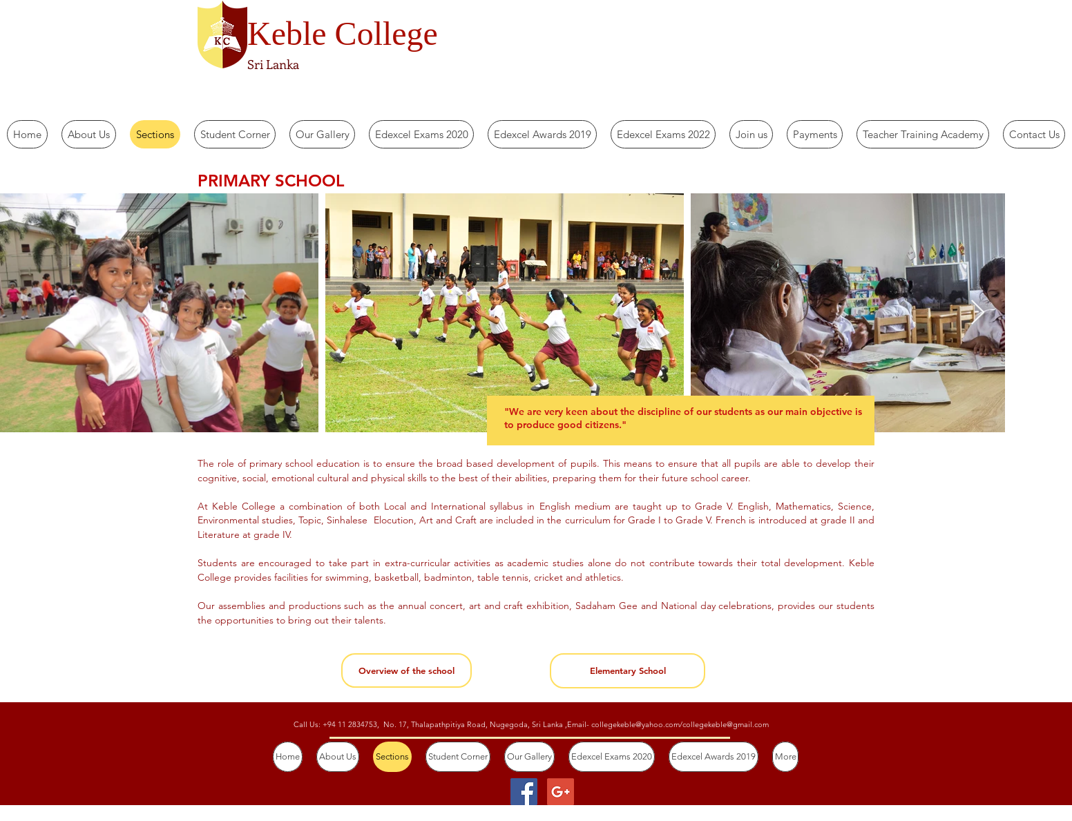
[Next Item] (978, 313)
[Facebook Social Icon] (523, 791)
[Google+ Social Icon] (560, 791)
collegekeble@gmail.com (725, 724)
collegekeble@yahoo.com (635, 724)
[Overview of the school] (406, 670)
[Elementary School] (627, 670)
